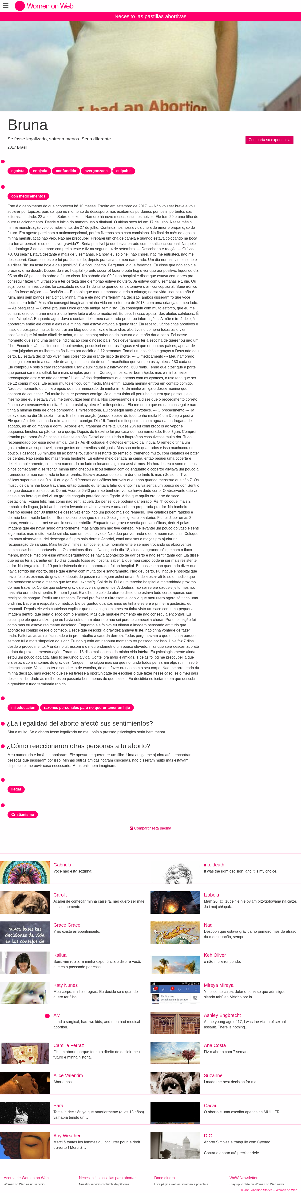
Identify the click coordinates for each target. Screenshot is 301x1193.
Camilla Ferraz (68, 1045)
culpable (123, 171)
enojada (40, 171)
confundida (66, 171)
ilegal (16, 789)
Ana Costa (215, 1045)
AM (56, 1015)
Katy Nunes (65, 985)
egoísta (17, 171)
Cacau (211, 1105)
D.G (208, 1135)
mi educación (23, 708)
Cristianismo (22, 815)
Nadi (209, 925)
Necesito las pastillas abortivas (150, 16)
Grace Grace (66, 925)
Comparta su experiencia (269, 140)
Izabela (211, 894)
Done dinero (164, 1178)
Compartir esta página (150, 828)
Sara (58, 1105)
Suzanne (213, 1075)
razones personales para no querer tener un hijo (87, 708)
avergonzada (96, 171)
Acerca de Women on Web (26, 1178)
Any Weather (66, 1135)
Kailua (60, 955)
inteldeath (214, 864)
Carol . (60, 894)
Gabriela (62, 864)
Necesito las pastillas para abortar (107, 1178)
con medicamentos (28, 196)
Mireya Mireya (219, 985)
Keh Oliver (215, 955)
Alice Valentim (68, 1075)
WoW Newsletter (243, 1178)
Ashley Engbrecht (222, 1015)
